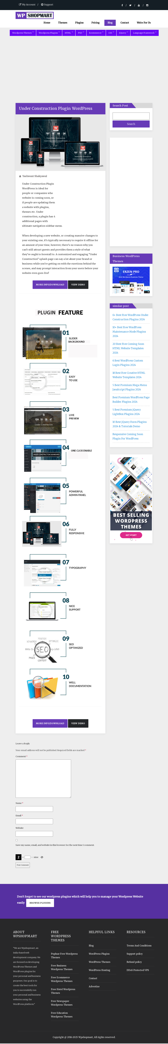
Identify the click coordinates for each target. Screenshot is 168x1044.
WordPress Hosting (99, 970)
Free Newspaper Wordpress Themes (61, 1003)
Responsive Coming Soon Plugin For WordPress (128, 437)
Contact (124, 23)
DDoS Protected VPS (138, 970)
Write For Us (144, 23)
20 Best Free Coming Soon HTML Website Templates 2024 (128, 349)
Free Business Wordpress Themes (61, 968)
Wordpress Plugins (49, 33)
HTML (69, 33)
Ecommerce (96, 33)
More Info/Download (50, 285)
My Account (27, 4)
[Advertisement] (84, 73)
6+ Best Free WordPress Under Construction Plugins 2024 (130, 317)
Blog (110, 23)
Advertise (94, 987)
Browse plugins (40, 903)
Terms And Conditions (139, 946)
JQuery (123, 33)
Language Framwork (144, 33)
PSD (81, 33)
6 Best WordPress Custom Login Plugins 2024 (128, 363)
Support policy (135, 954)
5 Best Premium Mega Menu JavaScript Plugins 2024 (130, 388)
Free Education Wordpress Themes (61, 1015)
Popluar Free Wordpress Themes (64, 956)
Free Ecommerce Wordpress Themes (61, 980)
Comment (22, 757)
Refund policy (134, 962)
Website (19, 828)
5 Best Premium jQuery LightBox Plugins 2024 (127, 412)
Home (47, 23)
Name (19, 803)
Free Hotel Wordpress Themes (63, 991)
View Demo (78, 285)
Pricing (95, 23)
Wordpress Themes (22, 33)
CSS (111, 33)
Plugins (79, 23)
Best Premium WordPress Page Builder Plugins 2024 (131, 400)
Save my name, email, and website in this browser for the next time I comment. (55, 845)
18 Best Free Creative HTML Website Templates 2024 (129, 375)
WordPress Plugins (99, 954)
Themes (62, 23)
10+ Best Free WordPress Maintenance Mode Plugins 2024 (129, 332)
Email (19, 816)
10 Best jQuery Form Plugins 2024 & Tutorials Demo (130, 424)
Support (47, 4)
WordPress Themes (99, 962)
